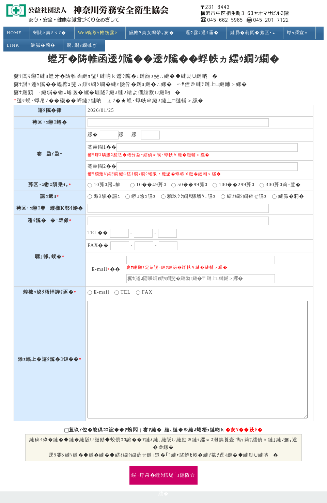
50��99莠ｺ (189, 185)
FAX (144, 292)
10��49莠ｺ (148, 185)
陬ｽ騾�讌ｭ (104, 196)
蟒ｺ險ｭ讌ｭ (140, 196)
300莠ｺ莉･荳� (280, 185)
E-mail (98, 292)
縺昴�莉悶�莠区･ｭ (255, 32)
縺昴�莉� (46, 45)
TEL (122, 292)
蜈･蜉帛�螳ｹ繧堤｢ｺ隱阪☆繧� (163, 479)
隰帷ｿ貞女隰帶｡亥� (154, 32)
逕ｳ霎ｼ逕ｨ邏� (205, 32)
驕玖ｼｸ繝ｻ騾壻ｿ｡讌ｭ (188, 196)
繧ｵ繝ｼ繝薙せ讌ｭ (244, 196)
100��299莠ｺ (233, 185)
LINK (16, 45)
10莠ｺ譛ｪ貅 (106, 185)
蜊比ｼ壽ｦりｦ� (52, 32)
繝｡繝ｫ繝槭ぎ (85, 45)
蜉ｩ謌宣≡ (300, 32)
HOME (17, 32)
